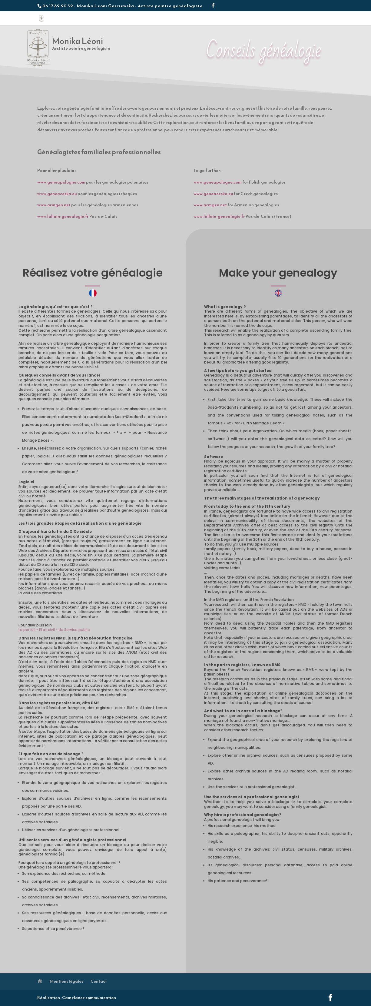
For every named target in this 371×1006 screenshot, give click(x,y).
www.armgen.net (54, 205)
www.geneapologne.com (61, 182)
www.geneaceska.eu (57, 194)
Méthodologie (252, 19)
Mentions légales (66, 981)
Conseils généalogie (289, 19)
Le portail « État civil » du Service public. (54, 629)
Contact (321, 19)
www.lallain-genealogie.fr (63, 216)
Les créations (220, 19)
